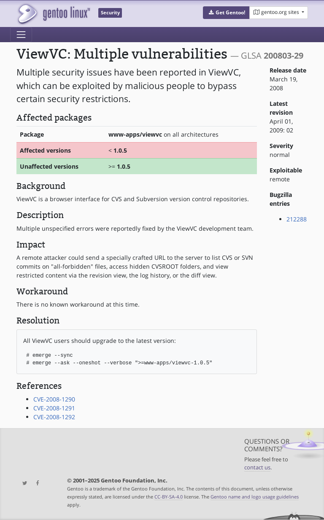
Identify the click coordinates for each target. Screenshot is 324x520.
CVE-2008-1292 (54, 417)
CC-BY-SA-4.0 (168, 496)
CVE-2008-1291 (54, 408)
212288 (296, 219)
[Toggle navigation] (21, 34)
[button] (226, 12)
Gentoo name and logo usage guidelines (255, 496)
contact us (257, 467)
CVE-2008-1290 (54, 399)
